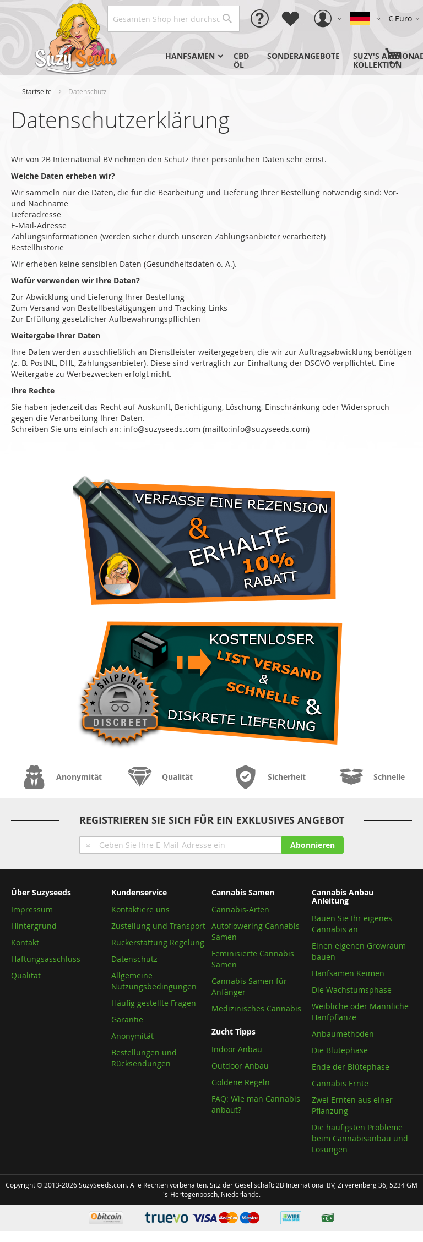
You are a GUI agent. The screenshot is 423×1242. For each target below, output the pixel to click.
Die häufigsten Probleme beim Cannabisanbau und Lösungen (360, 1138)
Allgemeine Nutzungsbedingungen (154, 981)
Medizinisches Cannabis (256, 1008)
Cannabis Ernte (340, 1083)
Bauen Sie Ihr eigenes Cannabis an (352, 923)
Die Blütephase (340, 1050)
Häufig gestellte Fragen (153, 1003)
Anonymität (132, 1036)
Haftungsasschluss (45, 959)
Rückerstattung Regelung (157, 942)
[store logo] (77, 37)
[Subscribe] (312, 845)
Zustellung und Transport (158, 926)
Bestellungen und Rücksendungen (144, 1058)
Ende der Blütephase (350, 1067)
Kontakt (25, 942)
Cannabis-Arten (240, 909)
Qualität (26, 975)
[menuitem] (193, 56)
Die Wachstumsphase (352, 989)
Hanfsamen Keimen (348, 973)
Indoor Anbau (237, 1049)
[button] (405, 18)
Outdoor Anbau (240, 1065)
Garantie (127, 1019)
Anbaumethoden (343, 1033)
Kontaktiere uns (140, 909)
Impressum (32, 909)
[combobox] (173, 19)
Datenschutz (134, 959)
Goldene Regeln (241, 1082)
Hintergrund (34, 926)
